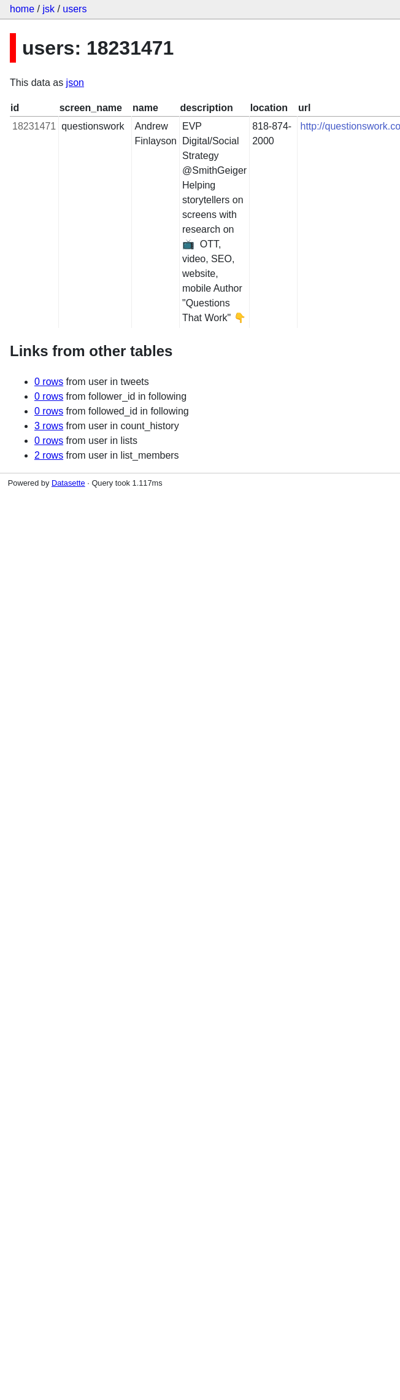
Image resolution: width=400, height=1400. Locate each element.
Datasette (68, 483)
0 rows (48, 381)
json (75, 82)
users (75, 9)
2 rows (48, 455)
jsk (48, 9)
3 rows (48, 426)
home (22, 9)
